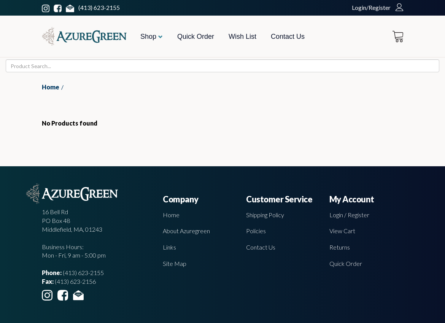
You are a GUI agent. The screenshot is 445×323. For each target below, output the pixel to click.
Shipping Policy (265, 214)
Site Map (174, 263)
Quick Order (195, 36)
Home (50, 87)
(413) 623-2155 (99, 7)
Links (169, 247)
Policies (256, 230)
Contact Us (288, 36)
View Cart (342, 230)
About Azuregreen (186, 230)
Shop (151, 36)
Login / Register (349, 214)
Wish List (242, 36)
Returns (339, 247)
